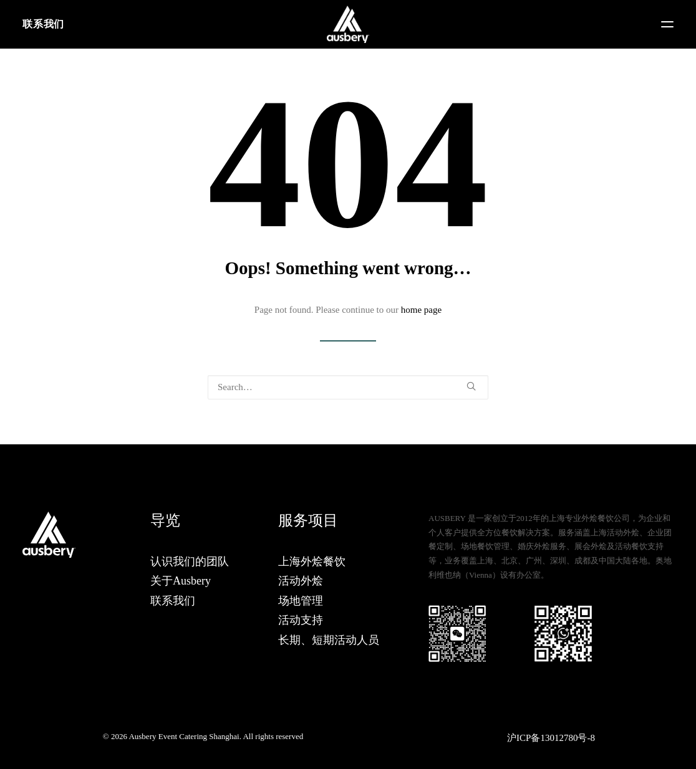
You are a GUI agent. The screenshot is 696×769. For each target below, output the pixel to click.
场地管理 (300, 601)
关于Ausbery (180, 581)
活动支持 (300, 620)
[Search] (348, 387)
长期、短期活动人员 (328, 640)
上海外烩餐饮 (312, 561)
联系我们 (43, 24)
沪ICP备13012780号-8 (551, 738)
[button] (667, 24)
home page (421, 310)
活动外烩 (300, 581)
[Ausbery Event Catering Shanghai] (348, 24)
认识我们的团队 (189, 561)
